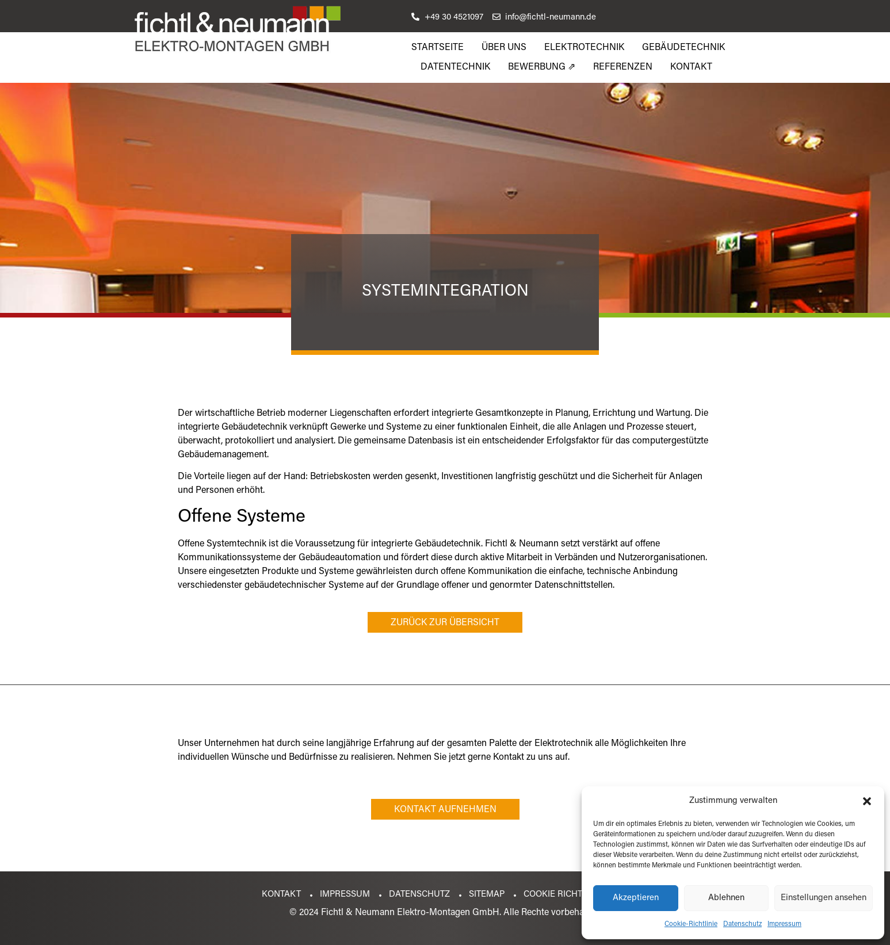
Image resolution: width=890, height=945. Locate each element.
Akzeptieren (636, 898)
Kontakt (691, 67)
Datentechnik (455, 67)
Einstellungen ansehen (823, 898)
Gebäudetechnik (683, 47)
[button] (867, 801)
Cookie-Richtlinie (690, 924)
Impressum (784, 924)
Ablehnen (726, 898)
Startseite (437, 47)
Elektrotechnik (584, 47)
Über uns (504, 47)
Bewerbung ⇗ (541, 67)
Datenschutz (742, 924)
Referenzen (622, 67)
